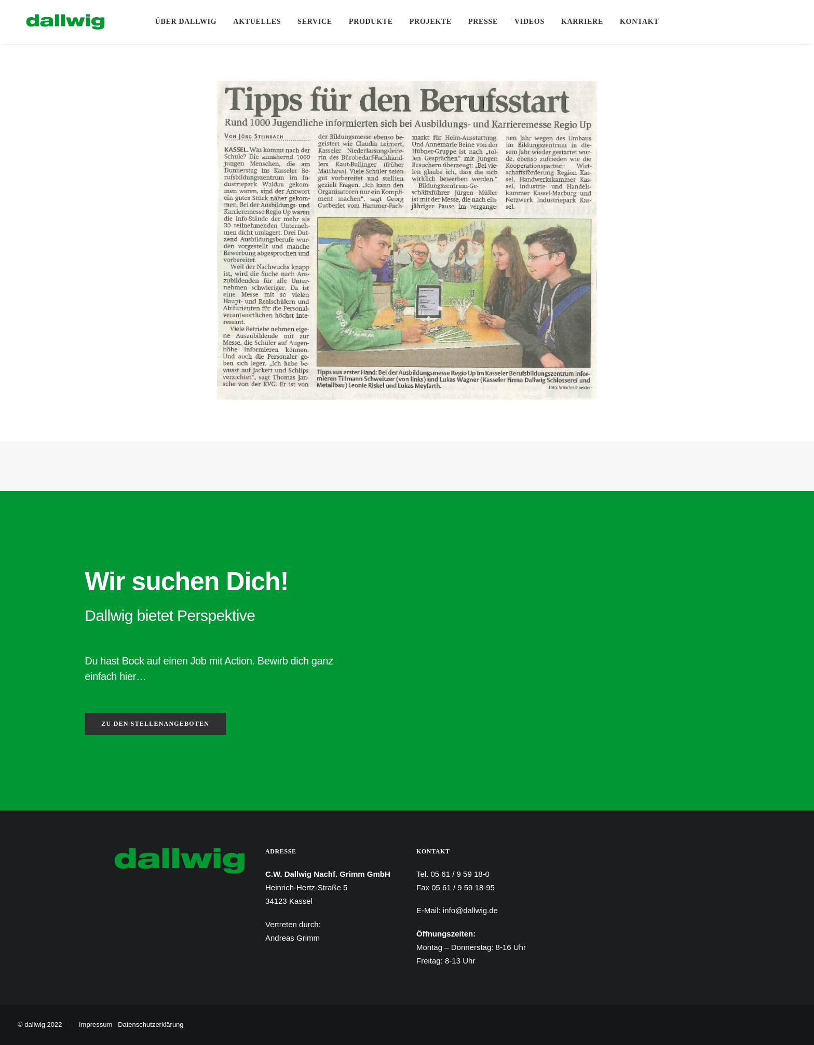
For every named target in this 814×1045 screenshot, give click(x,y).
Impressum (95, 1024)
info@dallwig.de (470, 910)
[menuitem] (186, 22)
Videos (529, 21)
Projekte (431, 21)
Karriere (582, 21)
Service (314, 21)
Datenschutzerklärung (150, 1024)
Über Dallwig (186, 21)
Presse (483, 21)
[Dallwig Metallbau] (57, 22)
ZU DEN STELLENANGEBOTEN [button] (155, 723)
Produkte (371, 21)
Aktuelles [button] (257, 21)
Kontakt (639, 21)
